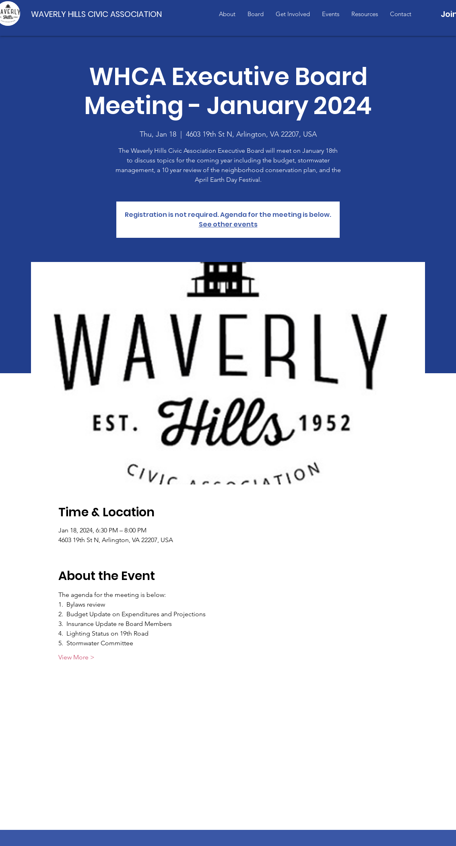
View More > (76, 657)
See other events (228, 224)
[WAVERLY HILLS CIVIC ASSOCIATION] (98, 14)
